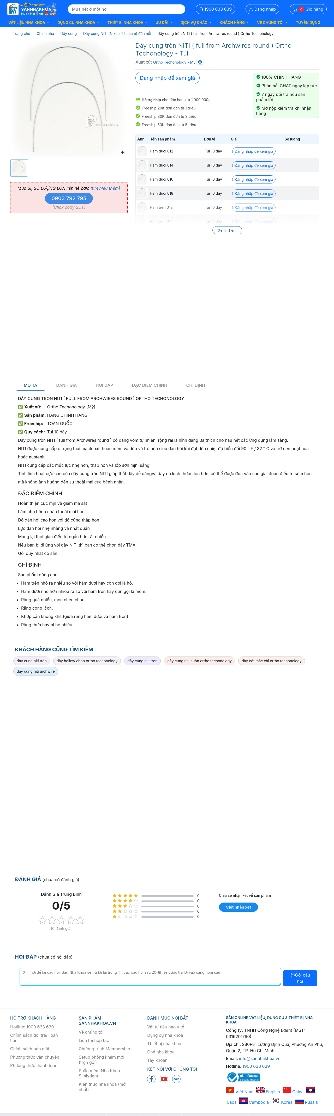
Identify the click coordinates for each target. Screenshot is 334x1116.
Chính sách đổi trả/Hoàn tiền (34, 1038)
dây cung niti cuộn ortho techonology (199, 661)
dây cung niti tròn (32, 661)
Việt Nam (240, 1091)
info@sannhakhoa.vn (260, 1058)
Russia (306, 1102)
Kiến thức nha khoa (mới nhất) (103, 1087)
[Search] (126, 9)
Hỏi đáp (104, 385)
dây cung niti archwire (36, 671)
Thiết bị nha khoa (164, 1043)
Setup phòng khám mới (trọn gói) (101, 1059)
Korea (282, 1102)
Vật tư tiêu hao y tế (165, 1026)
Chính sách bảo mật (29, 1048)
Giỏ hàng (308, 9)
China (293, 1091)
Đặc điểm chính (149, 385)
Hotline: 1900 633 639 (32, 1026)
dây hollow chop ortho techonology (87, 661)
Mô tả (30, 385)
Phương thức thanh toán (33, 1065)
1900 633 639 (215, 9)
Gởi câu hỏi (300, 978)
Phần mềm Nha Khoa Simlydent (99, 1073)
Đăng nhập (262, 9)
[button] (28, 22)
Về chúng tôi (91, 1032)
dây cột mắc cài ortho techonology (272, 661)
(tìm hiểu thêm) (105, 188)
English (268, 1091)
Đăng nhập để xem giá (167, 78)
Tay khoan (157, 1060)
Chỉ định (195, 385)
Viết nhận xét (238, 907)
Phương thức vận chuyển (34, 1057)
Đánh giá (66, 385)
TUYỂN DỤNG (308, 22)
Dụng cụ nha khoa (165, 1035)
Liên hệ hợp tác (94, 1040)
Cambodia (254, 1102)
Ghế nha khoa (161, 1051)
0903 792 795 (68, 198)
